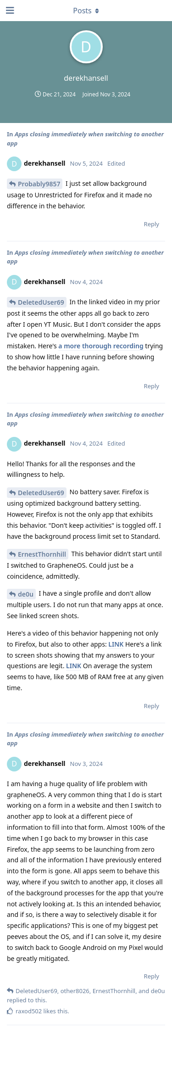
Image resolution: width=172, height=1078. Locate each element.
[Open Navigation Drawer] (9, 10)
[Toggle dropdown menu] (86, 10)
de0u (25, 594)
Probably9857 (39, 183)
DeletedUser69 (41, 302)
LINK (115, 644)
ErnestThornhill (42, 554)
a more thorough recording (100, 345)
